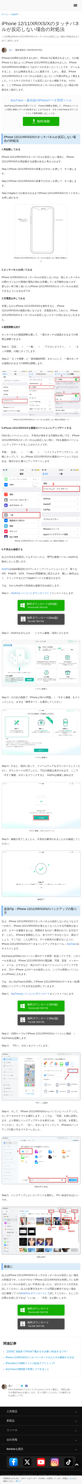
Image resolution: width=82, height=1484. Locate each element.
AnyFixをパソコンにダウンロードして (31, 593)
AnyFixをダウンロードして (35, 1293)
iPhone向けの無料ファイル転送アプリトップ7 (30, 1363)
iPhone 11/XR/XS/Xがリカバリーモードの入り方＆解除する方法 (40, 1357)
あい (11, 50)
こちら (70, 1478)
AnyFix (5, 569)
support (14, 14)
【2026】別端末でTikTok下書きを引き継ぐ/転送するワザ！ (37, 1351)
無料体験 (43, 121)
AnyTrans (72, 944)
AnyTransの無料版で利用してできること (27, 1369)
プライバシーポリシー (68, 1475)
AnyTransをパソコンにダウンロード (30, 993)
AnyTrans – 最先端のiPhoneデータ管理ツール (41, 100)
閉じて (18, 1481)
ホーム (5, 14)
